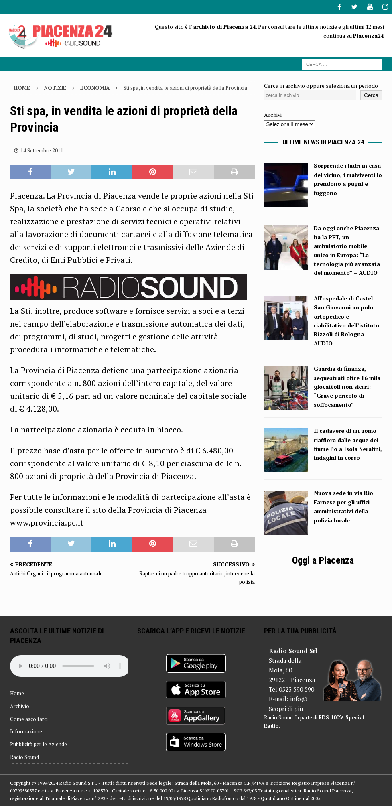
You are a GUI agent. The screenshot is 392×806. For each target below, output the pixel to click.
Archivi (273, 114)
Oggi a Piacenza (323, 560)
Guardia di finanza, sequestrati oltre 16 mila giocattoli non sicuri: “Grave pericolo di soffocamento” (347, 386)
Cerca (371, 95)
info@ (298, 698)
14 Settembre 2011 (41, 150)
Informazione (26, 731)
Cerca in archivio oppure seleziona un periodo (321, 85)
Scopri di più (286, 708)
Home (17, 692)
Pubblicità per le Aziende (38, 744)
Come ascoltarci (29, 718)
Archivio (19, 705)
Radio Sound (24, 756)
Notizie (55, 87)
